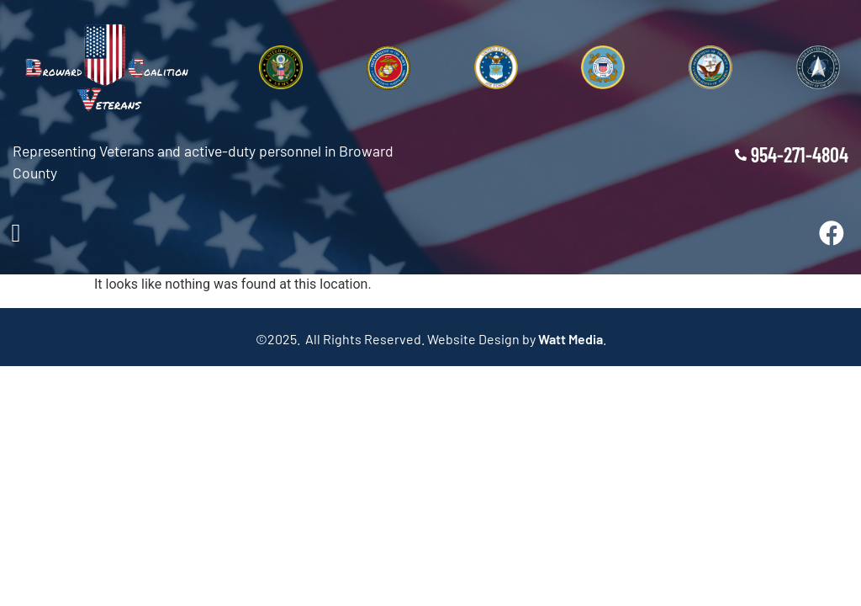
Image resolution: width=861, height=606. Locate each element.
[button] (16, 233)
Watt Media (570, 339)
